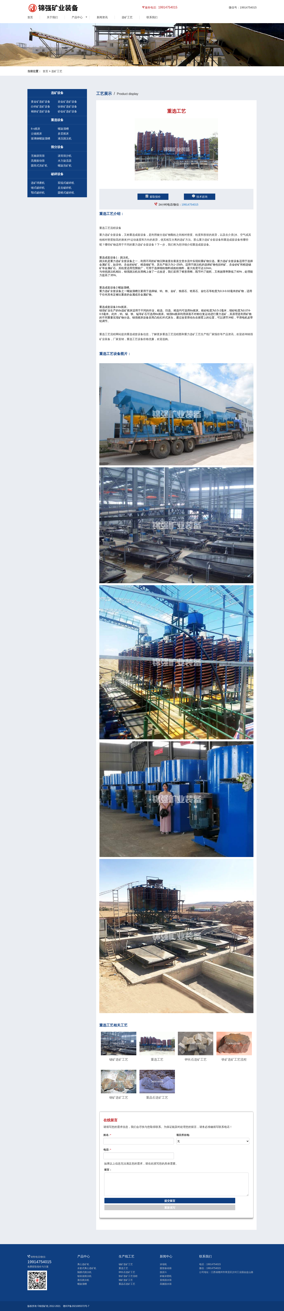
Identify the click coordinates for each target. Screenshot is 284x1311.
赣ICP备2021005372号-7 (76, 1306)
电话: (107, 1149)
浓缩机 (163, 1264)
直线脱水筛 (166, 1280)
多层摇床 (63, 133)
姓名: (107, 1135)
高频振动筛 (38, 160)
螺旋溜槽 (63, 128)
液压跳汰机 (64, 138)
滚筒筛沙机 (64, 155)
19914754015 (190, 204)
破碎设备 (57, 174)
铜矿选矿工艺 (126, 1280)
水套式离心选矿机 (86, 1268)
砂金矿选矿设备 (67, 111)
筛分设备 (57, 147)
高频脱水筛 (166, 1284)
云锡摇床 (36, 133)
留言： (108, 1169)
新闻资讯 (102, 17)
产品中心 (77, 17)
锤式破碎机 (38, 187)
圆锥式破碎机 (66, 192)
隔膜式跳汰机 (84, 1272)
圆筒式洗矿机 (39, 165)
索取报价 (153, 196)
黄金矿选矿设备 (40, 101)
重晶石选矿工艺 (127, 1284)
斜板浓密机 (166, 1276)
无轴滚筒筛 (38, 155)
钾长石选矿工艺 (127, 1272)
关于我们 (52, 17)
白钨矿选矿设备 (40, 106)
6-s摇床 (35, 128)
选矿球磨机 (38, 182)
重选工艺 (123, 1268)
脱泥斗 (163, 1272)
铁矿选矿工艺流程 (128, 1276)
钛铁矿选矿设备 (67, 106)
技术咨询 (199, 196)
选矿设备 (57, 93)
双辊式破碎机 (66, 182)
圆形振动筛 (166, 1268)
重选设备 (57, 120)
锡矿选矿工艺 (126, 1264)
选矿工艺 (127, 17)
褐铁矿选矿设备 (40, 111)
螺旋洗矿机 (64, 165)
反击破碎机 (64, 187)
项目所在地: (183, 1135)
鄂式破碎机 (38, 192)
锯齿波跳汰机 (84, 1276)
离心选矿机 (83, 1264)
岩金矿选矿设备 (67, 101)
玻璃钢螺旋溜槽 (40, 138)
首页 (30, 17)
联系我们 (152, 17)
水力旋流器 (64, 160)
